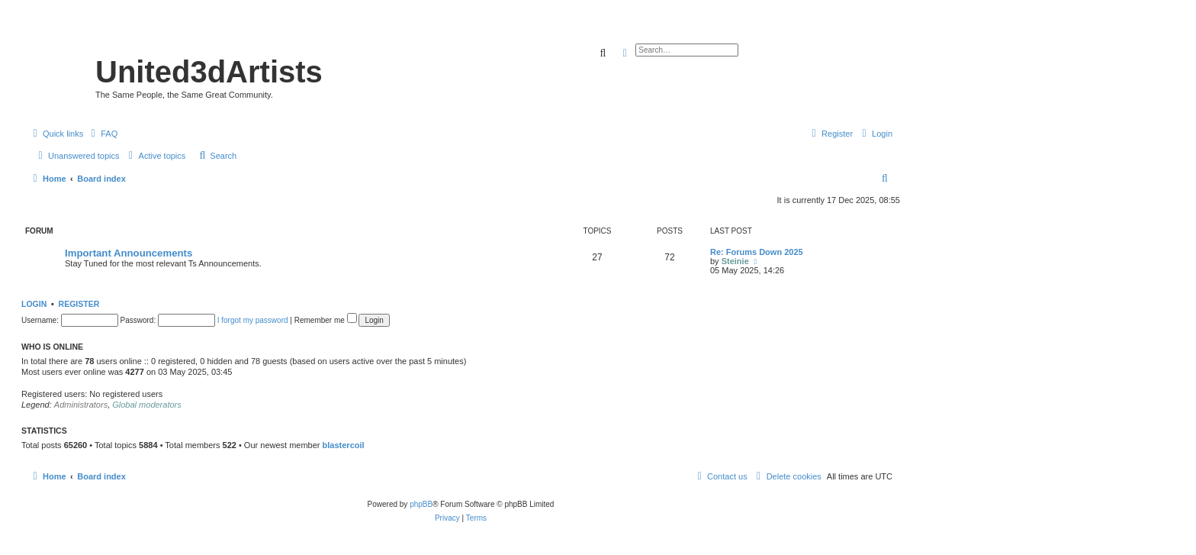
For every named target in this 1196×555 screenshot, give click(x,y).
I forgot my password (252, 320)
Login (34, 303)
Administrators (81, 404)
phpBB (421, 504)
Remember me (325, 320)
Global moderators (147, 404)
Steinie (735, 261)
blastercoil (344, 445)
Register (79, 303)
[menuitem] (102, 133)
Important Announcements (128, 253)
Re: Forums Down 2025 (756, 252)
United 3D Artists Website (460, 34)
